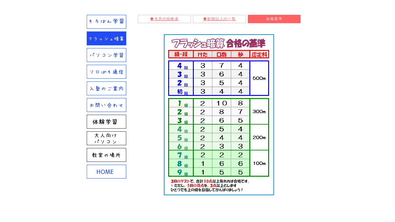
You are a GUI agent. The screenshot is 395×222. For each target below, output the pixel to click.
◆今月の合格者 (164, 19)
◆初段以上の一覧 (219, 19)
